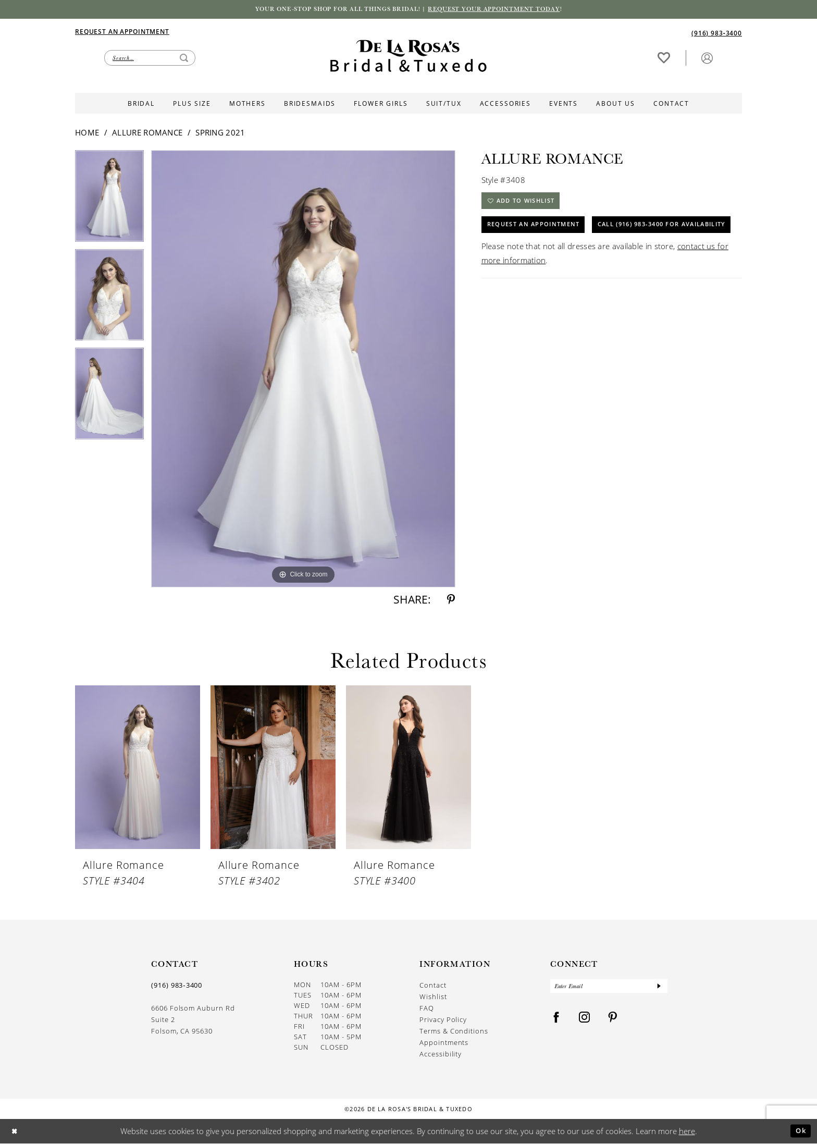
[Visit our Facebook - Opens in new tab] (556, 1020)
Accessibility (440, 1054)
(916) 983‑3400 (176, 986)
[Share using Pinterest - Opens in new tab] (451, 601)
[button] (707, 58)
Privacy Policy (443, 1020)
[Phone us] (717, 33)
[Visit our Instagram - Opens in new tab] (584, 1020)
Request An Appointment (538, 231)
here (687, 1131)
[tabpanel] (109, 200)
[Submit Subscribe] (658, 988)
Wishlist (433, 997)
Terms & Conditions (453, 1031)
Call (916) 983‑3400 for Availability (561, 258)
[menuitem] (241, 32)
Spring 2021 (220, 133)
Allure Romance (147, 133)
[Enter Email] (608, 988)
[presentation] (137, 768)
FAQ (426, 1008)
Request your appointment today (505, 10)
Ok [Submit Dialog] (799, 1131)
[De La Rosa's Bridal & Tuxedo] (408, 57)
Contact (433, 985)
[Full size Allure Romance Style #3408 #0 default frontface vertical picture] (303, 370)
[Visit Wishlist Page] (664, 58)
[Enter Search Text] (149, 59)
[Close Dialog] (16, 1132)
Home (87, 133)
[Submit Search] (183, 59)
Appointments (443, 1043)
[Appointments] (122, 32)
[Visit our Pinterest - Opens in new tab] (612, 1020)
